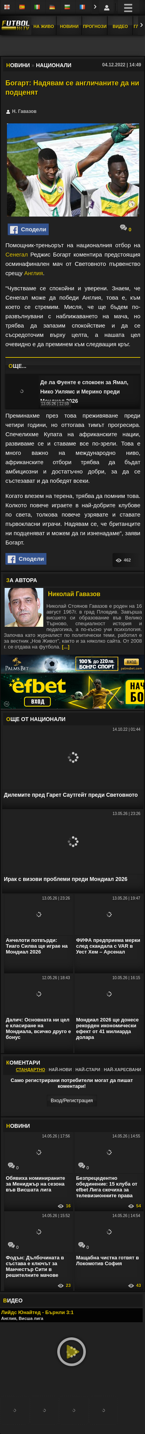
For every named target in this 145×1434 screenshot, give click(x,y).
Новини (69, 26)
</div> (73, 46)
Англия (33, 273)
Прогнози (94, 26)
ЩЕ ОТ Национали (35, 719)
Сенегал (16, 254)
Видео (120, 26)
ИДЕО (12, 1300)
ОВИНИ (18, 1126)
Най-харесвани (122, 1069)
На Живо (43, 26)
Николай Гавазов (74, 594)
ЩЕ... (17, 366)
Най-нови (60, 1069)
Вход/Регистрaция (72, 1100)
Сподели (28, 230)
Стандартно (30, 1069)
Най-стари (87, 1069)
